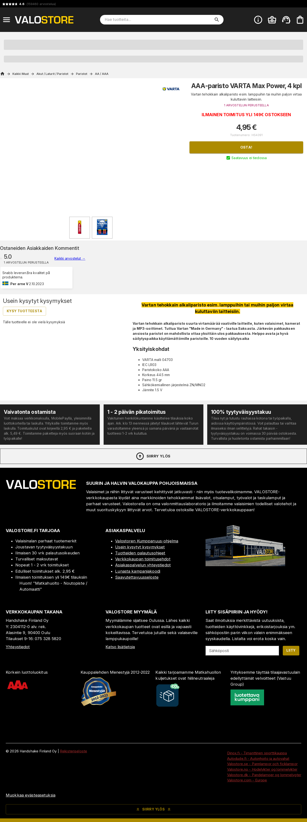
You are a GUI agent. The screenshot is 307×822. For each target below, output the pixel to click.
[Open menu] (6, 19)
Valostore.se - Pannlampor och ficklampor (262, 764)
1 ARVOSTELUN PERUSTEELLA (246, 105)
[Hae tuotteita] (158, 20)
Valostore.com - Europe (247, 780)
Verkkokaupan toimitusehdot (142, 559)
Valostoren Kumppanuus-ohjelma (146, 541)
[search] (217, 19)
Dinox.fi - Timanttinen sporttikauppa (257, 753)
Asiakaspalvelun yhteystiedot (143, 565)
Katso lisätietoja (120, 646)
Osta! (246, 147)
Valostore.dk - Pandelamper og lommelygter (264, 775)
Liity (290, 650)
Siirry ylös (153, 456)
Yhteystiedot (18, 646)
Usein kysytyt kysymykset (140, 547)
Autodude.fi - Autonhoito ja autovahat (258, 758)
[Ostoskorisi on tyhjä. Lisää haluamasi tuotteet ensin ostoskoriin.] (300, 20)
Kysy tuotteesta (24, 311)
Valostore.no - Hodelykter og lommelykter (262, 769)
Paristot (81, 74)
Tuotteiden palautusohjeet (140, 553)
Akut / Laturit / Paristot (52, 74)
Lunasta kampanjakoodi (137, 571)
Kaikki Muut (20, 74)
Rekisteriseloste (73, 751)
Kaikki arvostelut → (69, 258)
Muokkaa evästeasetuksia (30, 795)
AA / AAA (101, 74)
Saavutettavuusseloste (137, 577)
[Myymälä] (245, 564)
